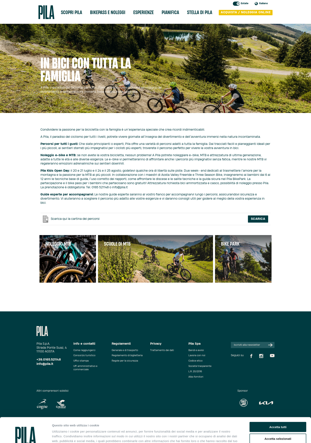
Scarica (258, 218)
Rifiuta (278, 426)
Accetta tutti (278, 403)
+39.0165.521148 (48, 359)
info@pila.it (44, 364)
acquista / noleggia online (246, 12)
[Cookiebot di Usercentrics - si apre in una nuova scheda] (25, 435)
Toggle (236, 4)
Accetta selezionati (277, 415)
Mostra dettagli (208, 435)
